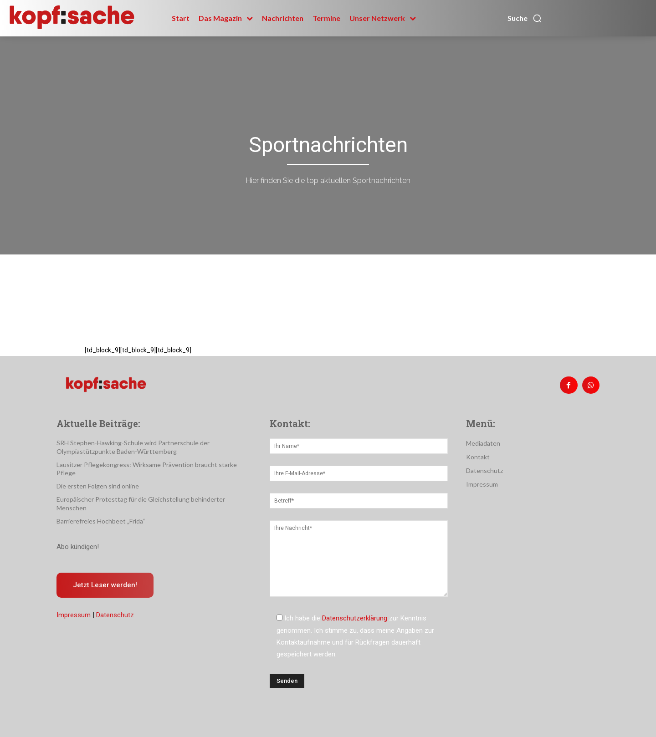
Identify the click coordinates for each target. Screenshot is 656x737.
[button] (524, 18)
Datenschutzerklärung (354, 618)
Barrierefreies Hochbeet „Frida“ (100, 521)
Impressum (73, 615)
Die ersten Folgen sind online (97, 486)
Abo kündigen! (77, 547)
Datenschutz (115, 615)
